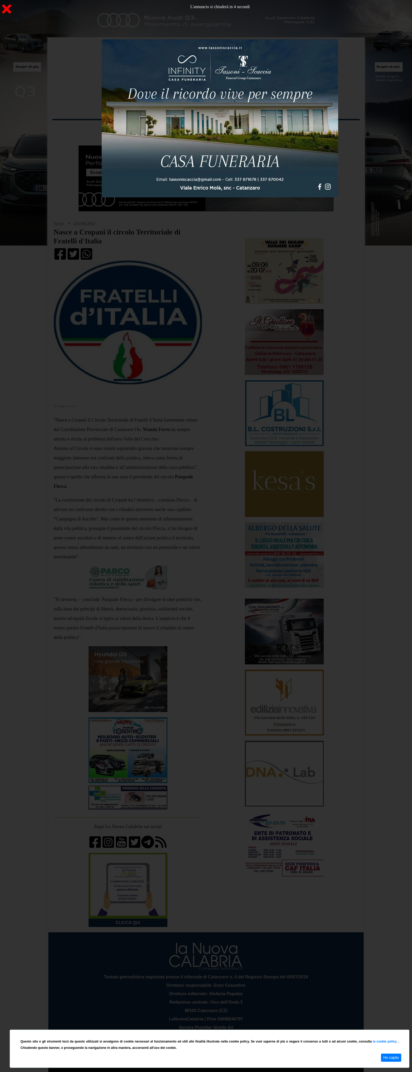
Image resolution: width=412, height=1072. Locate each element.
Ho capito (391, 1057)
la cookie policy (385, 1041)
